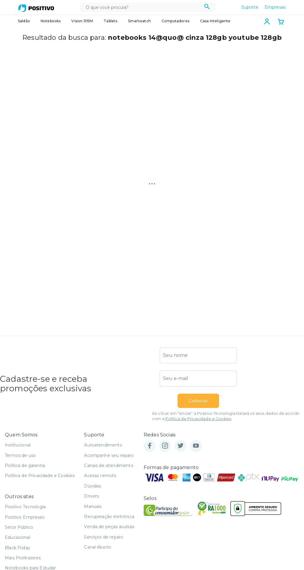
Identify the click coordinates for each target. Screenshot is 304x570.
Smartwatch (139, 21)
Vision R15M (82, 21)
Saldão (24, 21)
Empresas (275, 7)
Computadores (175, 21)
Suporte (249, 7)
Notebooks (51, 21)
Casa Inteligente (215, 21)
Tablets (110, 21)
